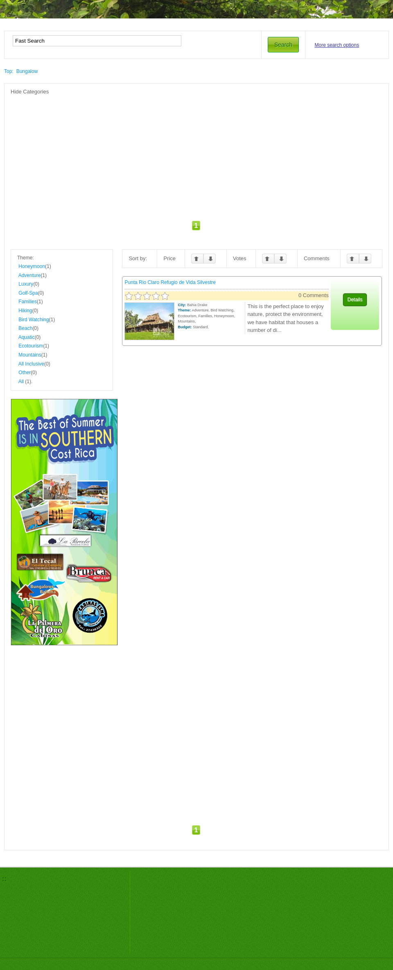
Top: (9, 71)
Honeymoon (31, 266)
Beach (25, 328)
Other (24, 372)
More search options (337, 45)
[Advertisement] (176, 152)
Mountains (29, 355)
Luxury (25, 284)
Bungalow (27, 71)
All (21, 381)
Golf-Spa (28, 293)
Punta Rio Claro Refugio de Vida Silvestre (170, 282)
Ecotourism (30, 346)
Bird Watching (33, 320)
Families (27, 301)
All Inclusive (31, 364)
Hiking (25, 310)
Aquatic (26, 337)
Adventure (29, 275)
